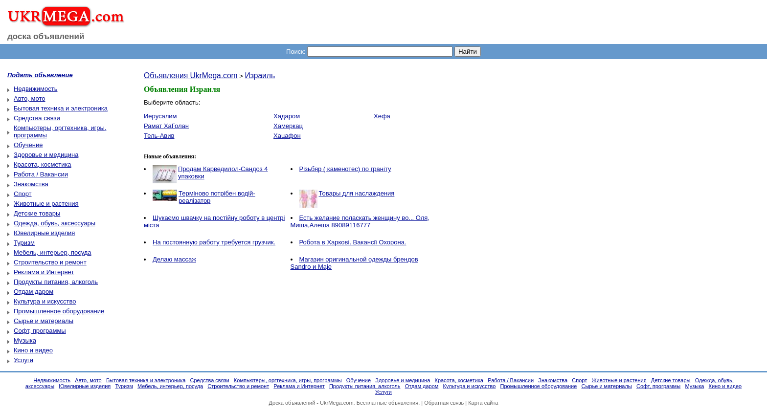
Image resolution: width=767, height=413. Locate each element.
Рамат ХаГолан (166, 126)
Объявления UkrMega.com (191, 75)
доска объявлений (46, 36)
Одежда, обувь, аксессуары (54, 223)
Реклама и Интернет (44, 272)
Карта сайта (483, 403)
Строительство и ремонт (50, 262)
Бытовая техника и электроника (61, 108)
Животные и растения (46, 203)
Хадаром (286, 116)
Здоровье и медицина (46, 154)
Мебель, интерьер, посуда (52, 252)
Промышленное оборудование (59, 311)
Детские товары (37, 213)
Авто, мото (29, 98)
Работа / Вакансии (41, 174)
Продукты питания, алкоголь (56, 281)
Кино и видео (33, 350)
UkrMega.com (336, 403)
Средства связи (37, 118)
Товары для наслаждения (357, 193)
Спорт (23, 193)
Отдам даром (33, 291)
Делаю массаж (174, 259)
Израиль (260, 75)
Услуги (23, 360)
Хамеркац (288, 126)
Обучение (28, 145)
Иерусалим (160, 116)
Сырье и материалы (43, 321)
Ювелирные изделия (44, 233)
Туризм (24, 242)
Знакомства (31, 184)
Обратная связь (444, 403)
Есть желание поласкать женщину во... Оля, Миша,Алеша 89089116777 (360, 221)
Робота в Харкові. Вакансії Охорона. (352, 242)
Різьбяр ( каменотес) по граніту (345, 169)
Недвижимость (35, 88)
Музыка (25, 340)
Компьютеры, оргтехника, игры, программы (288, 380)
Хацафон (287, 135)
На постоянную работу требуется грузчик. (214, 242)
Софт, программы (40, 330)
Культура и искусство (45, 301)
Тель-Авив (159, 135)
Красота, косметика (42, 164)
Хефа (382, 116)
